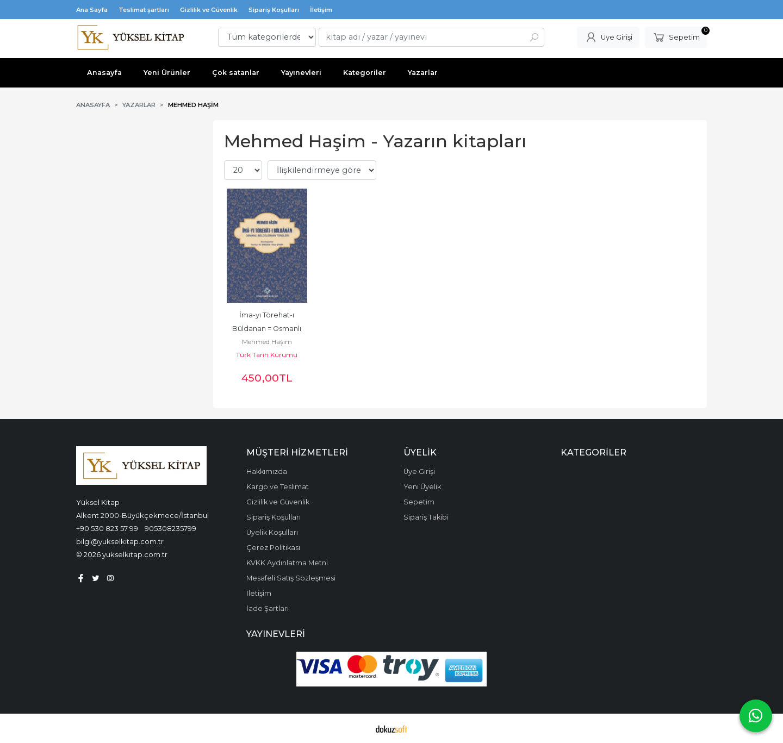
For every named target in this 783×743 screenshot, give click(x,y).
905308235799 (170, 528)
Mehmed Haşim (267, 342)
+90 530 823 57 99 (107, 528)
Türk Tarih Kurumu (266, 355)
